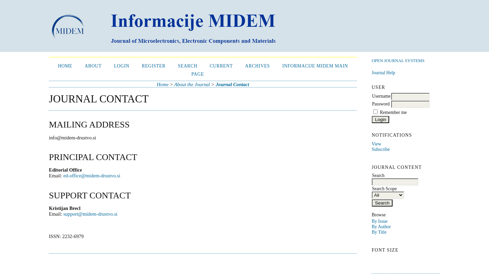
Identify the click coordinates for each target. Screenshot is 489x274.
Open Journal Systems (398, 60)
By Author (381, 226)
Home (65, 65)
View (376, 143)
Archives (257, 65)
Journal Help (383, 72)
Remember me (393, 112)
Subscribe (381, 149)
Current (221, 65)
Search (187, 65)
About (93, 65)
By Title (379, 232)
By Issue (379, 221)
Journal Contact (232, 84)
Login (121, 65)
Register (153, 65)
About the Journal (192, 84)
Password (381, 103)
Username (381, 96)
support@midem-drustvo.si (90, 214)
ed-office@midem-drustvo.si (91, 175)
